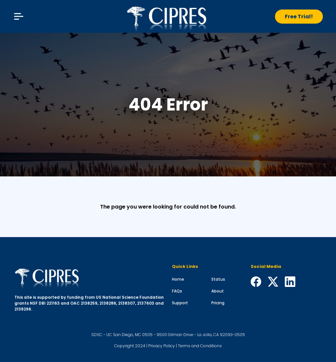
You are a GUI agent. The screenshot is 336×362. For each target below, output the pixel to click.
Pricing (217, 303)
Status (218, 279)
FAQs (177, 291)
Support (180, 303)
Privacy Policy (161, 346)
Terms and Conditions (200, 346)
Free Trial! (299, 16)
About (217, 291)
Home (178, 279)
